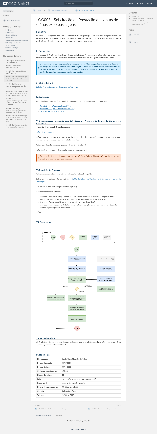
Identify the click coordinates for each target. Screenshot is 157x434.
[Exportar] (141, 42)
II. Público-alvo (9, 32)
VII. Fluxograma (10, 45)
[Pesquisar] (66, 3)
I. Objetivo (8, 30)
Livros (140, 3)
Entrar (149, 3)
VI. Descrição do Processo (13, 43)
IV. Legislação (9, 37)
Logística (7, 11)
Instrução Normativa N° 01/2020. (52, 111)
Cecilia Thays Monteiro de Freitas (142, 19)
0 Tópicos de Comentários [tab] (44, 415)
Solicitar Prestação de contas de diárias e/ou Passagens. (57, 87)
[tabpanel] (79, 421)
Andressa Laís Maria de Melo (142, 23)
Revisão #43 (134, 16)
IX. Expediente (9, 50)
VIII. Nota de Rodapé (11, 48)
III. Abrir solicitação (11, 35)
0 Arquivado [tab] (58, 415)
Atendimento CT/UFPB (78, 429)
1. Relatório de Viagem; (45, 132)
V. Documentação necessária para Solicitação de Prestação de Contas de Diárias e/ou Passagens (16, 40)
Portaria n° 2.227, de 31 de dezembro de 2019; (57, 109)
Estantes (129, 3)
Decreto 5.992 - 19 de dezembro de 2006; (55, 106)
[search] (78, 3)
